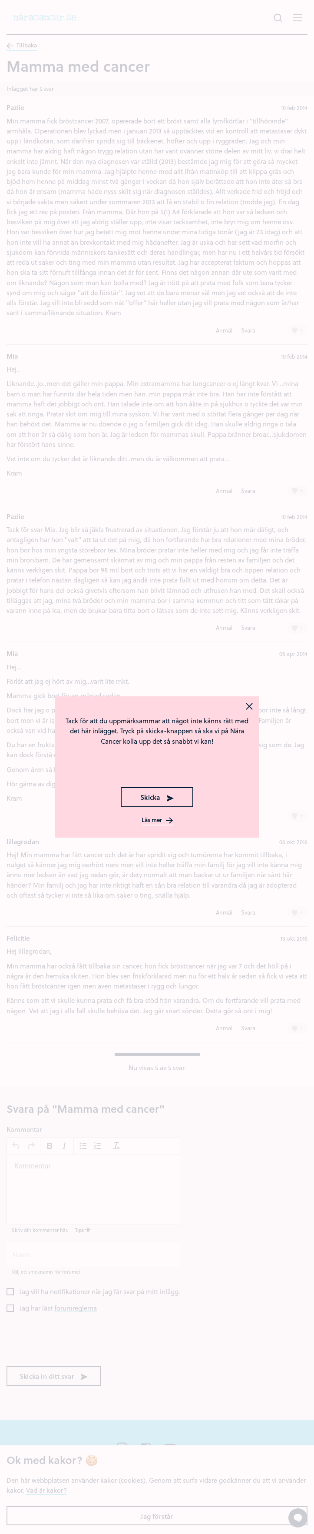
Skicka (156, 797)
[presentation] (157, 765)
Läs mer (157, 820)
